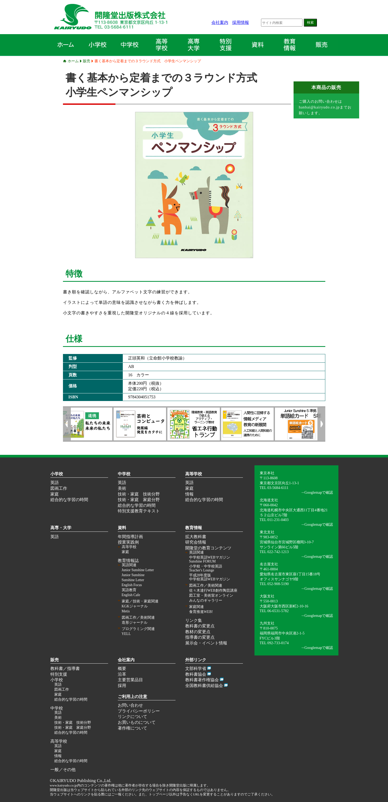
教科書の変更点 (200, 626)
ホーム (73, 61)
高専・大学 (60, 527)
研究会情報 (195, 542)
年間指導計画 (130, 536)
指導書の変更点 (200, 637)
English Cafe (131, 595)
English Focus (132, 585)
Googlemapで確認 (318, 492)
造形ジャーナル (134, 622)
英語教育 (129, 590)
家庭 (54, 494)
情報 (189, 494)
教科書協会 (195, 674)
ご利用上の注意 (132, 696)
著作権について (132, 728)
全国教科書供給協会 (204, 685)
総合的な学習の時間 (69, 499)
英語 (54, 482)
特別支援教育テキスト (139, 511)
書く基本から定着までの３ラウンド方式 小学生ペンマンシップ (147, 61)
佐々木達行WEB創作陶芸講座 (213, 590)
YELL (126, 634)
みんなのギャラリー (205, 600)
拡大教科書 (195, 536)
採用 (122, 685)
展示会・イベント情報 (206, 643)
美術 (122, 488)
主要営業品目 (130, 680)
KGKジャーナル (135, 606)
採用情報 (240, 22)
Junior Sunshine (133, 575)
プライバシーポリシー (139, 711)
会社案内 (219, 22)
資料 (122, 527)
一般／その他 (63, 769)
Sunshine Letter (133, 580)
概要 (122, 668)
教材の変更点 (197, 631)
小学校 (56, 474)
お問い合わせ (130, 705)
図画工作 (58, 488)
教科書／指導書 (65, 668)
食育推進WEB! (201, 612)
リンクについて (132, 716)
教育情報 (193, 527)
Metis (126, 611)
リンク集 (193, 620)
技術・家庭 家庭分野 (139, 499)
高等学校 (193, 474)
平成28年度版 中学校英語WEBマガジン (209, 577)
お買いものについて (137, 722)
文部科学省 (195, 668)
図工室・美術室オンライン (211, 595)
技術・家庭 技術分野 (139, 494)
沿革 (122, 674)
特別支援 (58, 674)
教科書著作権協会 (202, 680)
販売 (86, 61)
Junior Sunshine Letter (138, 570)
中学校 (124, 474)
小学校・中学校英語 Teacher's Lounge (205, 568)
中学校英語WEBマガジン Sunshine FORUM (209, 559)
